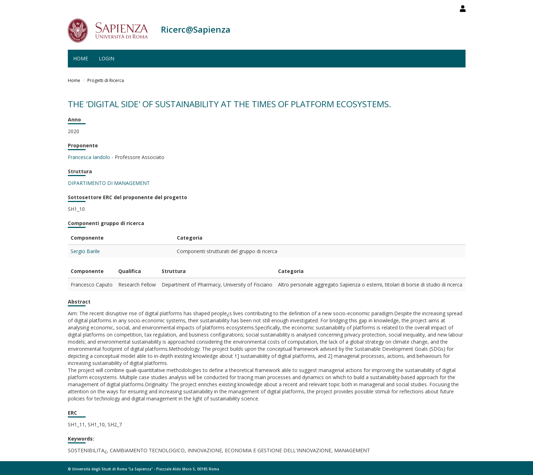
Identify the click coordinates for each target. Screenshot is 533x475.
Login (106, 58)
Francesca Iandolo (89, 157)
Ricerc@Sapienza (195, 29)
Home (80, 58)
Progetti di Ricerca (105, 80)
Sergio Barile (85, 251)
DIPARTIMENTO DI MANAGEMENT (109, 183)
